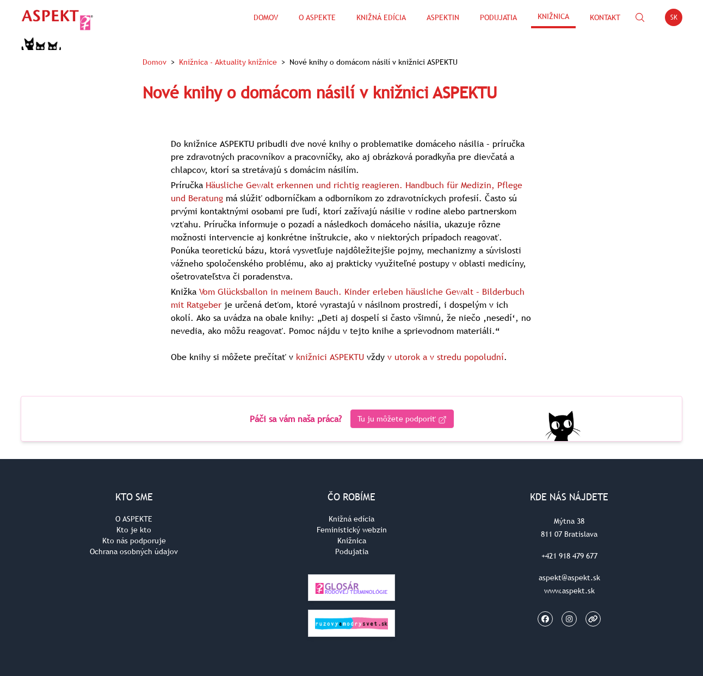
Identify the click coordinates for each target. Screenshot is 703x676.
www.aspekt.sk (569, 591)
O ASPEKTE (133, 519)
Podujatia (498, 17)
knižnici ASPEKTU (330, 357)
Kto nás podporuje (134, 540)
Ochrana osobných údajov (134, 551)
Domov (266, 17)
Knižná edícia (381, 17)
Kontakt (605, 17)
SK (676, 19)
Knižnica (553, 16)
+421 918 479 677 (569, 556)
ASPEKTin (443, 17)
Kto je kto (133, 530)
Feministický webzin (352, 530)
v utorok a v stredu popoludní (445, 357)
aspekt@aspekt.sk (569, 577)
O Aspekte (317, 17)
